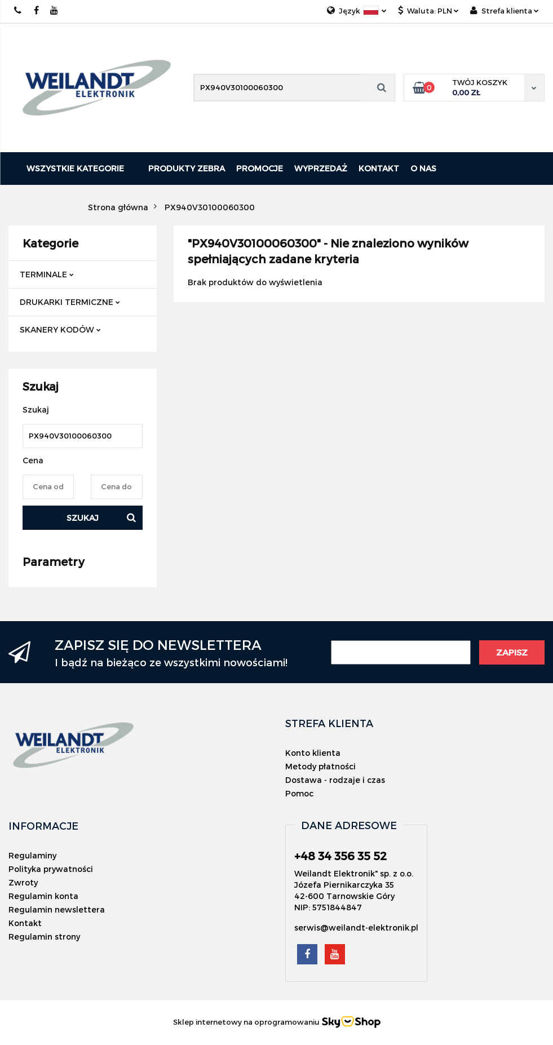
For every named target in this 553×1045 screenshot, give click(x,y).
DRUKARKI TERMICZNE (70, 302)
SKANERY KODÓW (60, 329)
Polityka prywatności (50, 869)
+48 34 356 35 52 (340, 855)
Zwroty (23, 882)
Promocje (259, 168)
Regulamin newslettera (56, 909)
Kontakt (379, 168)
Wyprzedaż (320, 168)
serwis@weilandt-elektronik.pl (356, 927)
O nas (423, 168)
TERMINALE (47, 274)
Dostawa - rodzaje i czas (335, 780)
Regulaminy (32, 855)
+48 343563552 (18, 10)
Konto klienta (312, 753)
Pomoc (299, 793)
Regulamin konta (43, 896)
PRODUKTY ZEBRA (186, 168)
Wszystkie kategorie (75, 168)
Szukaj (83, 517)
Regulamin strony (44, 936)
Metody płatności (320, 766)
